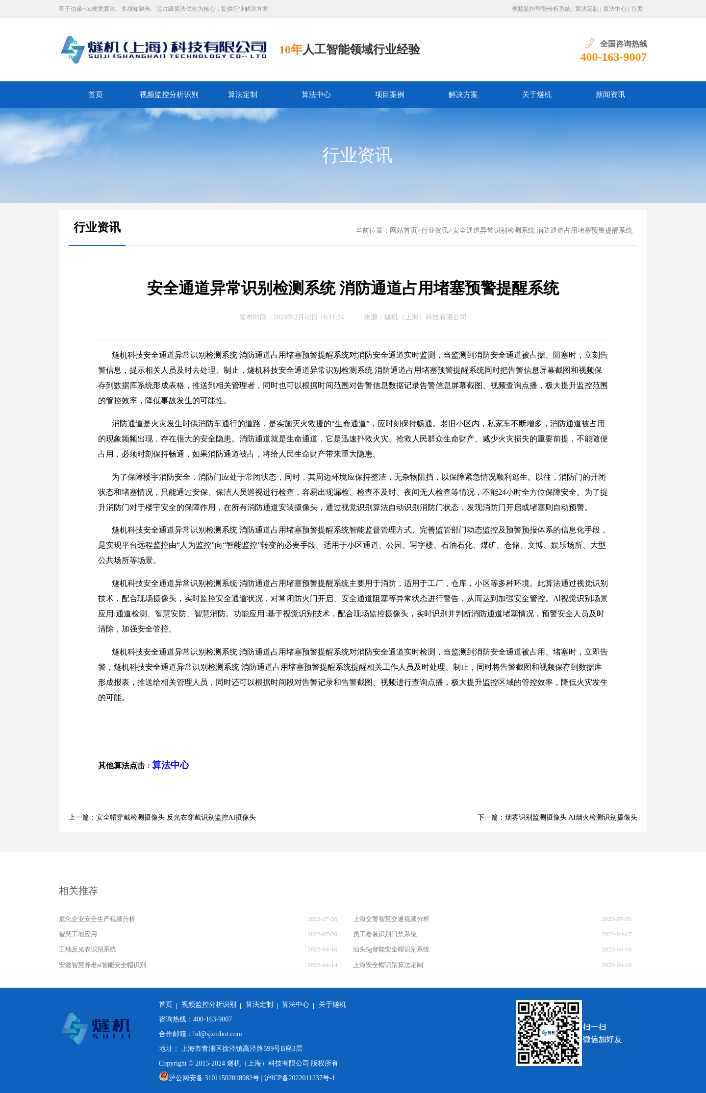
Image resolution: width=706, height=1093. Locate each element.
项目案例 (389, 94)
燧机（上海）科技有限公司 (425, 317)
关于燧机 (537, 94)
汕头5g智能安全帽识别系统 (391, 949)
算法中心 (615, 8)
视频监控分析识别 (169, 94)
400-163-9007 (613, 56)
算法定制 (587, 8)
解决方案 (463, 94)
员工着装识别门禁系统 (385, 934)
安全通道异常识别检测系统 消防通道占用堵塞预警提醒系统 (543, 230)
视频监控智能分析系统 (541, 8)
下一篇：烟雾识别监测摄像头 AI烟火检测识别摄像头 (557, 817)
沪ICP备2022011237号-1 (299, 1078)
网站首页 (403, 230)
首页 (637, 8)
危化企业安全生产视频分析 (97, 919)
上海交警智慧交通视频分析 (391, 919)
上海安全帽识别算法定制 (388, 965)
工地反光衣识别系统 (87, 949)
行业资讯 (357, 155)
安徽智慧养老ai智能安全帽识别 (102, 965)
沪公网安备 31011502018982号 (209, 1078)
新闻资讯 (610, 94)
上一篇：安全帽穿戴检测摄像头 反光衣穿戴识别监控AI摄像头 (162, 817)
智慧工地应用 (78, 934)
